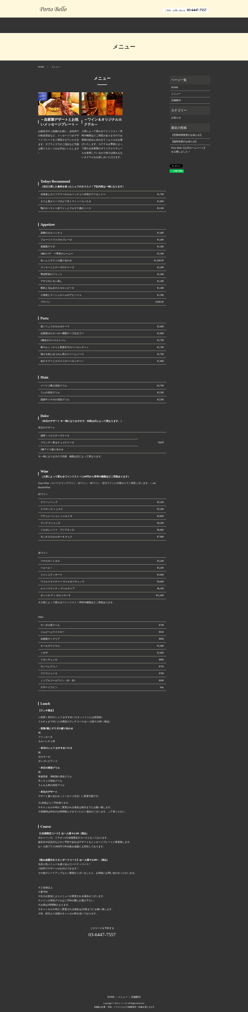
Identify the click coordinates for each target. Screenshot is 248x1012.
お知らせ (176, 114)
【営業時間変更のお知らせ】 (186, 131)
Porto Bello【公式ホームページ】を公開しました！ (188, 146)
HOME (41, 63)
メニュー (123, 23)
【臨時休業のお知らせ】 (184, 137)
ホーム (99, 23)
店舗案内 (148, 23)
